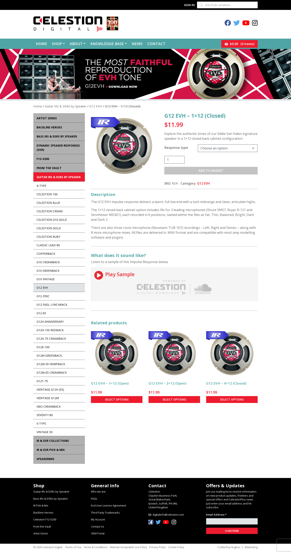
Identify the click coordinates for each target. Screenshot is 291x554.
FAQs (94, 498)
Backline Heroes (43, 512)
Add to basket (211, 170)
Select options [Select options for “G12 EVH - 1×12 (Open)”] (117, 399)
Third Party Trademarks (105, 512)
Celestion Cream (49, 211)
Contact (156, 43)
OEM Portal (97, 533)
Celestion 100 (47, 194)
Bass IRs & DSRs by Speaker (50, 498)
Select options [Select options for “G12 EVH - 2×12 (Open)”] (174, 399)
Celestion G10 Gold (52, 220)
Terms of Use (73, 547)
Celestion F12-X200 (44, 519)
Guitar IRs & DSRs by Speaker (65, 106)
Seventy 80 (45, 415)
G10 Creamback (48, 262)
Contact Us (97, 526)
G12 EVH (95, 106)
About (76, 43)
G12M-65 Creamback (52, 372)
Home (41, 43)
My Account (98, 519)
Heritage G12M (48, 398)
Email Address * (216, 514)
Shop (57, 43)
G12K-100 (43, 347)
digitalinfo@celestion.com (168, 514)
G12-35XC (43, 296)
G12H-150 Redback (50, 330)
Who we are (98, 491)
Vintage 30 (45, 432)
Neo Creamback (49, 406)
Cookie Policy (176, 547)
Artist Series (40, 533)
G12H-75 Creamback (51, 338)
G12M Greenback (49, 355)
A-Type (41, 186)
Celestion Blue (48, 203)
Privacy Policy (157, 547)
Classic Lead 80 (48, 245)
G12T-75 (42, 381)
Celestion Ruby (48, 237)
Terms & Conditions (96, 547)
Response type (176, 147)
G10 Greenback (48, 271)
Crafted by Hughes (228, 547)
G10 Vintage (46, 279)
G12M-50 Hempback (51, 364)
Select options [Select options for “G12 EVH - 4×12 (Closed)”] (232, 399)
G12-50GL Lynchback (52, 305)
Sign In (189, 5)
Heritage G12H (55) (50, 389)
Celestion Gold (49, 228)
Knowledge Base (107, 43)
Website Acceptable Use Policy (128, 547)
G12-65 (41, 313)
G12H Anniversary (50, 322)
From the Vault (42, 526)
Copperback (46, 254)
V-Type (41, 423)
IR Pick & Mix (40, 505)
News (137, 43)
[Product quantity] (174, 160)
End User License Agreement (108, 505)
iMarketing (251, 547)
